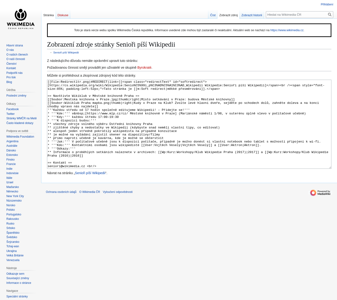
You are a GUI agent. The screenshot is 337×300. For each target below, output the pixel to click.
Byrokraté (144, 67)
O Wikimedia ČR (89, 209)
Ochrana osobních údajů (61, 209)
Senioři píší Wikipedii (66, 52)
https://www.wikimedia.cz (287, 30)
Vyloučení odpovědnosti (117, 209)
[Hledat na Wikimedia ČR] (299, 14)
